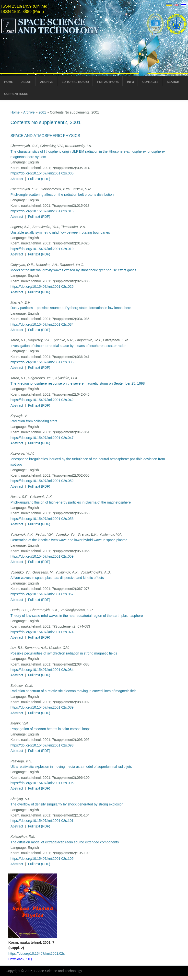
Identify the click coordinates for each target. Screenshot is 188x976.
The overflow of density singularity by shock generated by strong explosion (67, 804)
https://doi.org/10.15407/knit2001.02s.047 (42, 438)
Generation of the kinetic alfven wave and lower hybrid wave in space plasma (69, 540)
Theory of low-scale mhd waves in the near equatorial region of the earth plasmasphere (77, 616)
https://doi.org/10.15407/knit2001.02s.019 (42, 249)
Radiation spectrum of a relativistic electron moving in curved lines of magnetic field (74, 691)
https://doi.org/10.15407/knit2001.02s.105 (42, 859)
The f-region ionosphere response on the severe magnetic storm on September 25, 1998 (78, 383)
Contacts (150, 82)
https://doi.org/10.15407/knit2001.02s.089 (42, 707)
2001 (42, 112)
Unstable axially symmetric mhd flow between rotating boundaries (60, 232)
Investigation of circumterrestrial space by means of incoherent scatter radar (68, 346)
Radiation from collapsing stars (34, 421)
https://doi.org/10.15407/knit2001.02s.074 (42, 632)
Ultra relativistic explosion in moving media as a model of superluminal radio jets (71, 767)
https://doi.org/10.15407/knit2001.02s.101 (42, 821)
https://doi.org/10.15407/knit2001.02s (36, 953)
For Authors (108, 82)
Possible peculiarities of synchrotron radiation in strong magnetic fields (64, 653)
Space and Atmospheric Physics (45, 136)
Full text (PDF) (39, 179)
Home (8, 82)
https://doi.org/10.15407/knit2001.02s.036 (42, 362)
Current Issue (16, 94)
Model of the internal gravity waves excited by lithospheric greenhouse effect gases (73, 270)
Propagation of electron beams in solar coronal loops (51, 729)
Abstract (17, 179)
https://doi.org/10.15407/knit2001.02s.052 (42, 481)
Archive (46, 82)
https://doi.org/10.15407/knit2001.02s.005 (42, 173)
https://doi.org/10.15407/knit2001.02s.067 (42, 594)
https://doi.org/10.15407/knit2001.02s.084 (42, 670)
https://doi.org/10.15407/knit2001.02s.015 (42, 211)
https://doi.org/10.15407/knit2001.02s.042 (42, 400)
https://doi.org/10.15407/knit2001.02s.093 (42, 745)
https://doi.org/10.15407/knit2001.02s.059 (42, 556)
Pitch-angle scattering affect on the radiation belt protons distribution (62, 194)
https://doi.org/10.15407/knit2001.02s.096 (42, 783)
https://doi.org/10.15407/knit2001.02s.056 (42, 519)
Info (130, 82)
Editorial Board (75, 82)
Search (173, 82)
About (26, 82)
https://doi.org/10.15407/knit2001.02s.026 (42, 286)
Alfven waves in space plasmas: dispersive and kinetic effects (57, 578)
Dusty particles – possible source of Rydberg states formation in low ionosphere (71, 308)
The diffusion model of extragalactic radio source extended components (65, 842)
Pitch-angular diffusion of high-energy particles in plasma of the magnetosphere (71, 502)
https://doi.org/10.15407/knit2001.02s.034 (42, 324)
